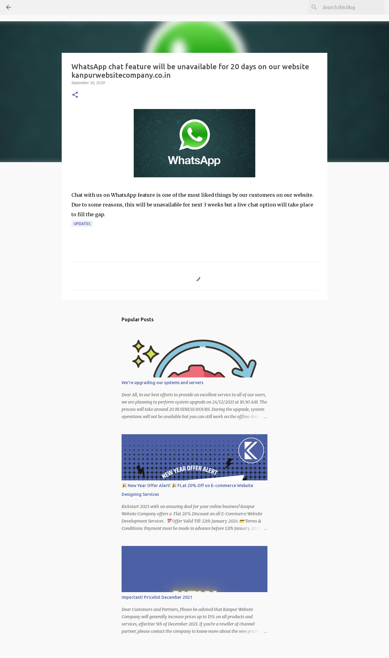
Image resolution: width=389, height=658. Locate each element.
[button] (75, 95)
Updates (82, 224)
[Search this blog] (352, 7)
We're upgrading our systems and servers (162, 382)
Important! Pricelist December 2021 (157, 597)
